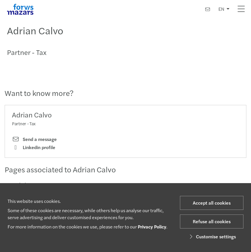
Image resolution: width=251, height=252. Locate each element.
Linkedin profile (33, 147)
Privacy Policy (152, 226)
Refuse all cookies (212, 221)
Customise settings (212, 236)
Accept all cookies (212, 202)
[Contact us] (207, 9)
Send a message (34, 139)
